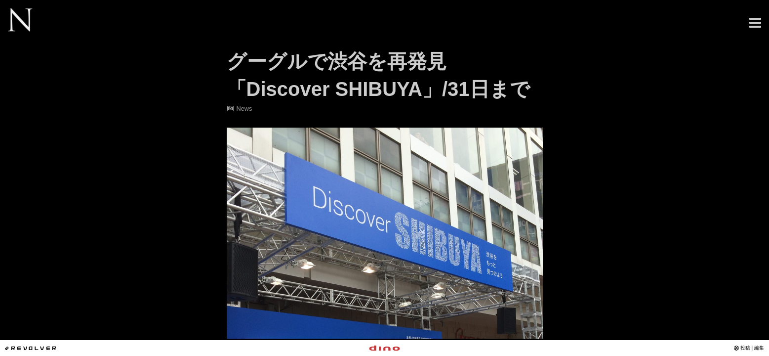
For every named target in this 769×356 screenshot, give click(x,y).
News (239, 108)
